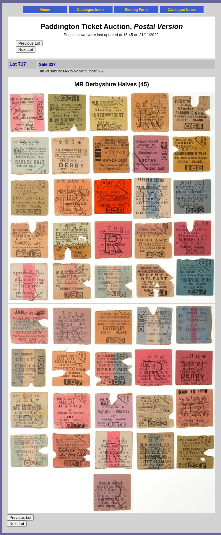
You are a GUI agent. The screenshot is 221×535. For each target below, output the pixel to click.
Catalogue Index (91, 10)
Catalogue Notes (182, 10)
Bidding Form (136, 10)
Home (45, 10)
